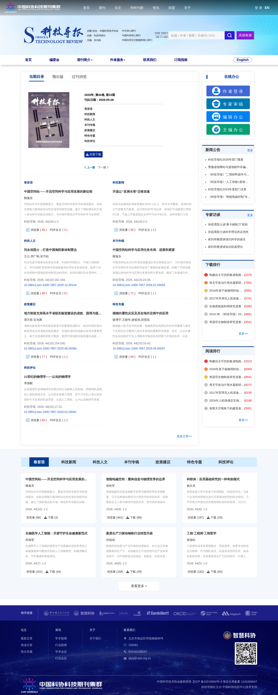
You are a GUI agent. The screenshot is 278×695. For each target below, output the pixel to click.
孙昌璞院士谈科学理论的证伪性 (228, 232)
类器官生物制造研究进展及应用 (227, 322)
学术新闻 (61, 638)
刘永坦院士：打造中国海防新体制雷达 (50, 250)
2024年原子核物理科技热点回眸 (227, 290)
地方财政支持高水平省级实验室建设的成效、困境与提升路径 (66, 313)
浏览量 (35, 229)
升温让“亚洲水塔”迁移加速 (131, 191)
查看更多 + (139, 586)
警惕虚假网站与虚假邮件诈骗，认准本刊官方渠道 (240, 167)
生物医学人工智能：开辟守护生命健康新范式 (56, 533)
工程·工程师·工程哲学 (201, 533)
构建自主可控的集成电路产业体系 (228, 275)
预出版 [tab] (58, 77)
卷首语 (88, 108)
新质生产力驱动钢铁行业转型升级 (129, 533)
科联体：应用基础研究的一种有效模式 (213, 479)
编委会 (54, 60)
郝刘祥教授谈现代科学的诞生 (227, 239)
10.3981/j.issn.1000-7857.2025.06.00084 (50, 348)
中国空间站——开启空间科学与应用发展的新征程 (58, 191)
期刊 (102, 8)
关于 (187, 8)
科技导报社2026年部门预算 (225, 159)
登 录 (258, 8)
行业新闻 (61, 645)
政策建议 (89, 130)
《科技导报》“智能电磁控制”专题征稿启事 (235, 196)
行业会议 (61, 658)
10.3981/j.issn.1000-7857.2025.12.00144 (50, 285)
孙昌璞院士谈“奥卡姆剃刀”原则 (228, 224)
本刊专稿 (89, 124)
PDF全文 (55, 229)
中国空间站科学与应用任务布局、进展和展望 (144, 250)
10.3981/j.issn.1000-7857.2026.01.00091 (50, 412)
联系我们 (149, 60)
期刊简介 (84, 60)
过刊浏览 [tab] (79, 77)
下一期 (103, 167)
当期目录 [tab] (36, 77)
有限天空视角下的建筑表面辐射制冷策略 (232, 408)
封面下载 (93, 154)
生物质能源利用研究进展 (222, 306)
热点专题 (26, 651)
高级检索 (245, 35)
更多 (250, 150)
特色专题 (89, 135)
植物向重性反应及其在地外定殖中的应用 (140, 313)
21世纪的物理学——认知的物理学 (47, 376)
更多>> (243, 333)
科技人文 (89, 119)
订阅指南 (180, 60)
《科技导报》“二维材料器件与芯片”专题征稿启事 (239, 174)
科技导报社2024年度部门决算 (227, 189)
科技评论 (89, 141)
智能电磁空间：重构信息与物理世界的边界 (135, 479)
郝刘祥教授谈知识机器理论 (225, 246)
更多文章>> (184, 436)
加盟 (171, 8)
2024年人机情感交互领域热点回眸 (228, 400)
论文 (118, 8)
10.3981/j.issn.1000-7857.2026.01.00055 (139, 285)
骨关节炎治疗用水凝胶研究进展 (227, 282)
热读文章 (26, 645)
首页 (86, 8)
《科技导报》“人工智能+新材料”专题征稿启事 (237, 182)
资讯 (156, 8)
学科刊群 (137, 8)
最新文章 (26, 638)
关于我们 (95, 638)
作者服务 (117, 60)
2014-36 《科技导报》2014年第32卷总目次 (234, 314)
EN (267, 8)
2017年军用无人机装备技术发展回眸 (230, 298)
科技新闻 (89, 114)
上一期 (89, 167)
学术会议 (61, 651)
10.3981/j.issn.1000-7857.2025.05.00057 (139, 348)
